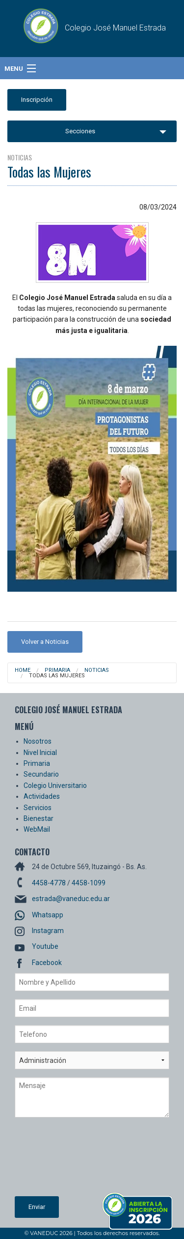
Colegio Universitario (55, 785)
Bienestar (38, 818)
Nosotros (38, 741)
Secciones (80, 131)
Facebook (47, 963)
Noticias (96, 670)
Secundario (41, 774)
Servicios (38, 808)
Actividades (42, 796)
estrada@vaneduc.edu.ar (71, 899)
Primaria (57, 670)
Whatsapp (47, 915)
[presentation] (55, 1160)
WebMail (37, 829)
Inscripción (37, 99)
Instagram (48, 931)
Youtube (45, 946)
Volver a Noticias (45, 641)
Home (22, 670)
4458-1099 (88, 883)
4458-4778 (49, 883)
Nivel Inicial (40, 752)
